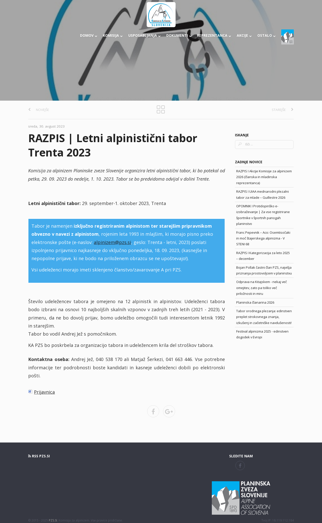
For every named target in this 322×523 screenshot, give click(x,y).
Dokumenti (179, 35)
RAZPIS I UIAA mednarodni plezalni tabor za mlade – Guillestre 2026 (262, 194)
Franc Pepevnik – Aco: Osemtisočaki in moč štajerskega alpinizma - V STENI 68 (263, 238)
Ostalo (266, 35)
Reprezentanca (214, 35)
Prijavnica (44, 392)
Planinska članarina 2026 (255, 302)
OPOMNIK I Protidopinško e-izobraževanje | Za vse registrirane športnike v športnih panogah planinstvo (263, 215)
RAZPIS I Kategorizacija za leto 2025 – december (263, 256)
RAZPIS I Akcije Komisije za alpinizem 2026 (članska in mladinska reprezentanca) (264, 177)
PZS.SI (53, 520)
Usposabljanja (144, 35)
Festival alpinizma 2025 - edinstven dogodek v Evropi (262, 334)
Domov (88, 35)
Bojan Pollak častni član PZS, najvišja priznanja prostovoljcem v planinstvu (264, 270)
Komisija (113, 35)
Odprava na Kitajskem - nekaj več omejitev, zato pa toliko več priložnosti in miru (261, 287)
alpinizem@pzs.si (112, 242)
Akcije (244, 35)
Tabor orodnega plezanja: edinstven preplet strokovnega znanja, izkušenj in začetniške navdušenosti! (264, 317)
